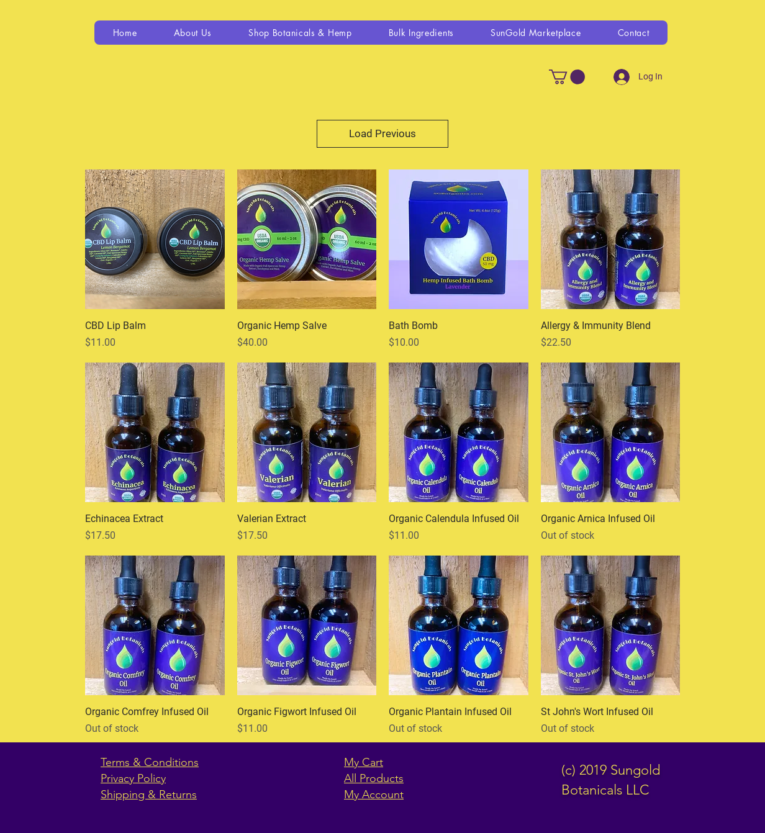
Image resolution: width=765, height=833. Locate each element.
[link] (567, 77)
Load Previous (382, 133)
